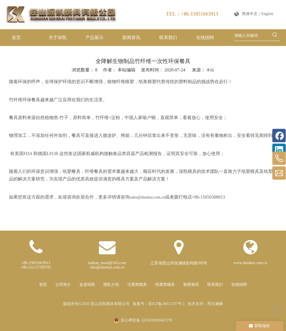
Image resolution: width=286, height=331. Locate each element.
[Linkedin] (279, 150)
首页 (43, 284)
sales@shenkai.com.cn (147, 197)
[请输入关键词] (252, 36)
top (277, 310)
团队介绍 (111, 284)
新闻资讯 (191, 284)
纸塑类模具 (165, 284)
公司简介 (63, 284)
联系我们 (215, 284)
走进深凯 (87, 284)
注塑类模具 (137, 284)
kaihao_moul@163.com (107, 263)
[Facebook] (279, 135)
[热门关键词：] (275, 36)
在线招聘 (239, 284)
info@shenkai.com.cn (107, 267)
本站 (210, 70)
